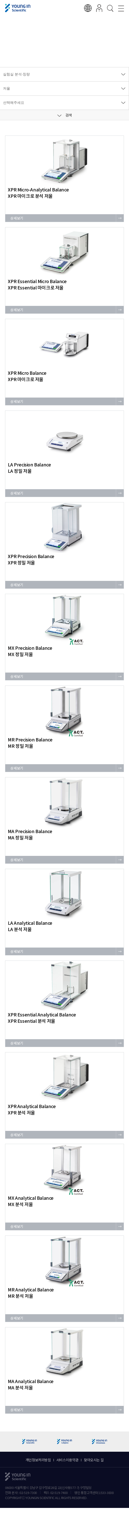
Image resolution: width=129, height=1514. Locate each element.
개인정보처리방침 (38, 1459)
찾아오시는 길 (94, 1459)
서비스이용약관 (67, 1459)
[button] (123, 1442)
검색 (64, 114)
